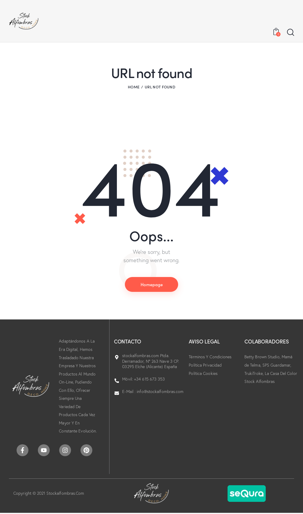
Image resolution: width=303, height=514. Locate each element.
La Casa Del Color (281, 373)
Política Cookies (203, 373)
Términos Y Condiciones (210, 357)
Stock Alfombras (259, 381)
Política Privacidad (205, 365)
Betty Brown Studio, (263, 357)
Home (133, 87)
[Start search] (290, 32)
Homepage (151, 284)
